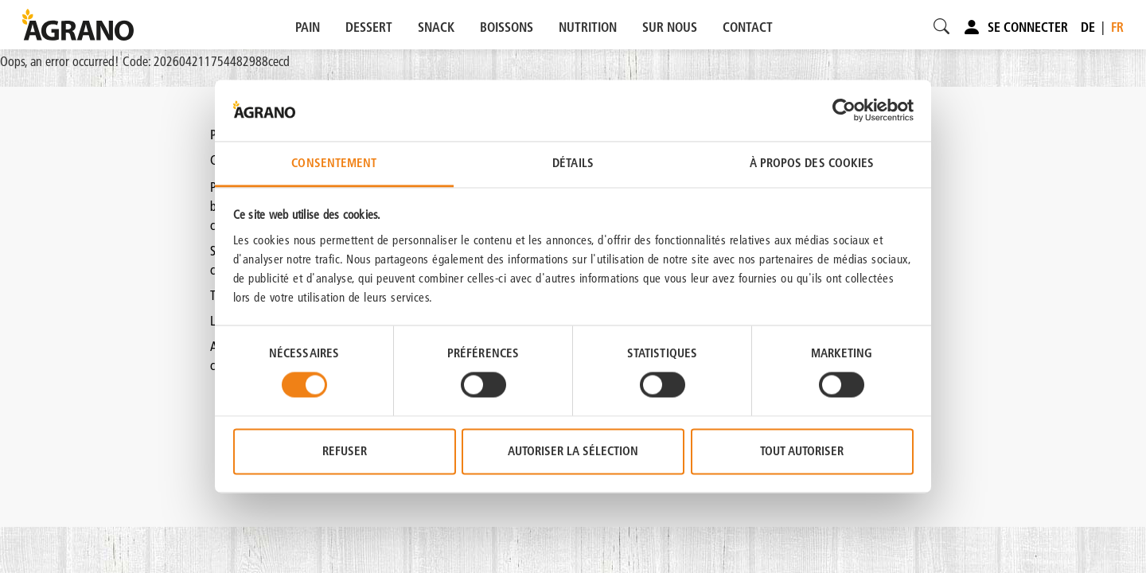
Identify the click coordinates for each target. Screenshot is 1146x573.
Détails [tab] (573, 162)
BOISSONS (506, 27)
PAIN (307, 27)
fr (1117, 27)
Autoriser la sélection (573, 450)
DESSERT (368, 27)
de (1088, 27)
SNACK (436, 27)
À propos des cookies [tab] (812, 162)
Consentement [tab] (333, 162)
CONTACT (748, 27)
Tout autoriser (802, 450)
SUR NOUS (669, 27)
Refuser (344, 450)
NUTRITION (588, 27)
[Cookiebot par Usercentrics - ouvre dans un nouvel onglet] (844, 111)
